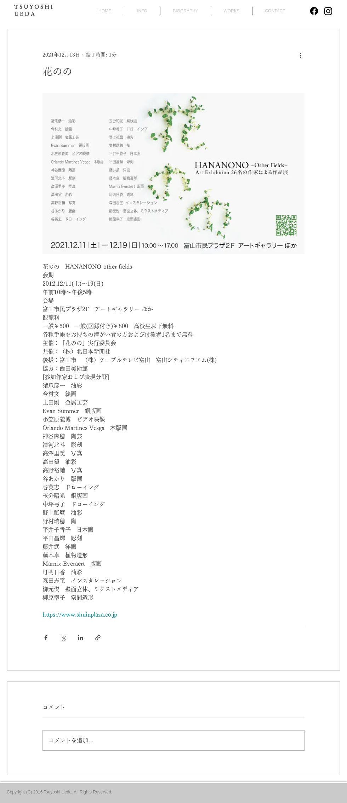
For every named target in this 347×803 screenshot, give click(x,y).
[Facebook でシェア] (45, 637)
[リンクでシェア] (98, 637)
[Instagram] (328, 11)
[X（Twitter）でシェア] (63, 637)
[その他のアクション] (300, 55)
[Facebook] (314, 11)
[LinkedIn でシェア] (80, 637)
